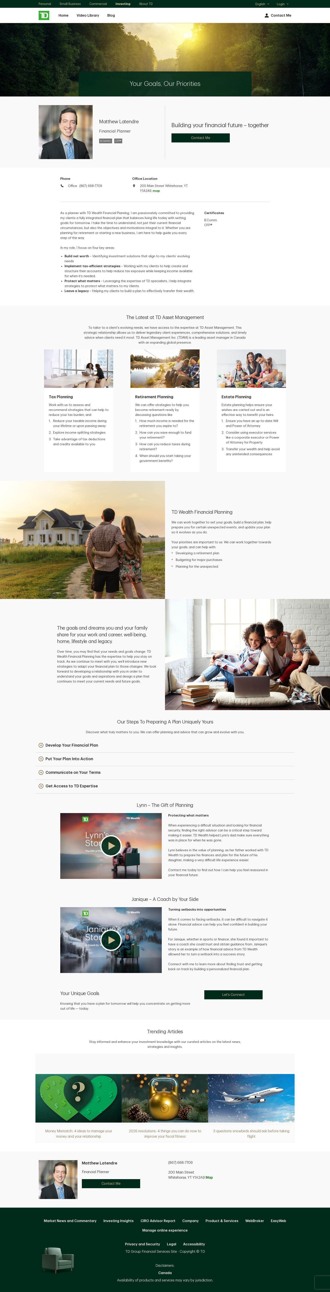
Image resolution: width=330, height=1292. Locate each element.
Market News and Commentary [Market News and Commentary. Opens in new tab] (70, 1221)
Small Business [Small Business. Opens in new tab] (70, 3)
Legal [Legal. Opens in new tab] (171, 1244)
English (262, 4)
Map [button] (209, 1177)
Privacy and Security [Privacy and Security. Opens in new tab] (142, 1244)
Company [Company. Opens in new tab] (190, 1221)
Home (63, 15)
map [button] (156, 191)
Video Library (88, 15)
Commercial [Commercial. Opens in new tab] (98, 3)
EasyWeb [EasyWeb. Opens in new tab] (278, 1221)
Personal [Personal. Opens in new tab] (45, 3)
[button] (68, 745)
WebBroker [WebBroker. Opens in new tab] (254, 1221)
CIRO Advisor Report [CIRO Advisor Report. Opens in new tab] (158, 1221)
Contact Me (277, 16)
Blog (111, 15)
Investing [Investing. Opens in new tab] (123, 3)
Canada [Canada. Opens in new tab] (165, 1273)
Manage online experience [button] (165, 1230)
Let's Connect (233, 995)
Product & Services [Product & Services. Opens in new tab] (222, 1221)
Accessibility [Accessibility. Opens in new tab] (194, 1244)
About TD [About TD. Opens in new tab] (146, 3)
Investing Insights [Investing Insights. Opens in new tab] (118, 1221)
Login (283, 4)
